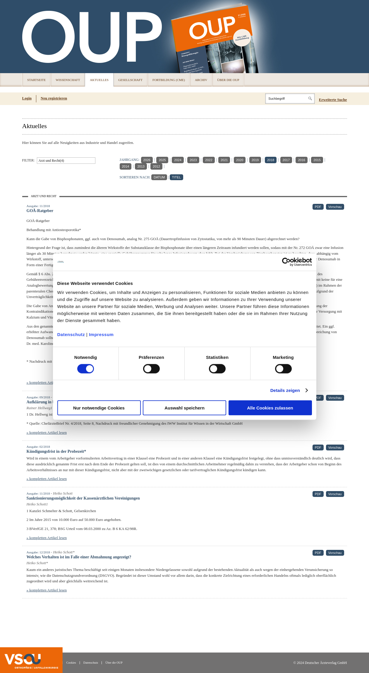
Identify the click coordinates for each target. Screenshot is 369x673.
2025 (162, 160)
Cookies (71, 662)
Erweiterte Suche (333, 99)
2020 (239, 160)
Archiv (201, 80)
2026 (146, 160)
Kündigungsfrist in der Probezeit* (56, 451)
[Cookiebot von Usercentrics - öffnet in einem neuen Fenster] (286, 261)
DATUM (159, 177)
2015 (316, 160)
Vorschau (335, 207)
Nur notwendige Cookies (99, 407)
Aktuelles (99, 80)
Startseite (36, 80)
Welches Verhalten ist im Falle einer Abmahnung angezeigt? (79, 557)
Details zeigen (285, 390)
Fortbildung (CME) (168, 80)
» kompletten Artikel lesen (47, 382)
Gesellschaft (130, 80)
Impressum (101, 334)
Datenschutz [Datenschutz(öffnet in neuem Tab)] (90, 662)
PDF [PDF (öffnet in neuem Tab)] (318, 207)
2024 (177, 160)
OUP (29, 36)
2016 (301, 160)
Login (27, 98)
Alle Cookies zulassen (270, 407)
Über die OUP (228, 80)
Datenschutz (71, 334)
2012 (156, 166)
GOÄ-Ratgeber (40, 211)
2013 (140, 166)
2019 (255, 160)
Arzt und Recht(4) (51, 161)
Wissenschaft (68, 80)
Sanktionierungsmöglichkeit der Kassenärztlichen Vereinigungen (83, 498)
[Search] (290, 98)
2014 (125, 166)
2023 (193, 160)
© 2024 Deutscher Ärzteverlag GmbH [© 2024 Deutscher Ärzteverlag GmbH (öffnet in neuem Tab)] (320, 663)
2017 (286, 160)
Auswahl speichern (184, 407)
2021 (224, 160)
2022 (208, 160)
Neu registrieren (54, 98)
